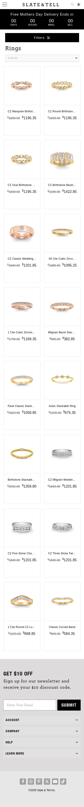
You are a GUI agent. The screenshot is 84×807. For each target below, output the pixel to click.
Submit (69, 704)
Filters (42, 38)
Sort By (42, 58)
